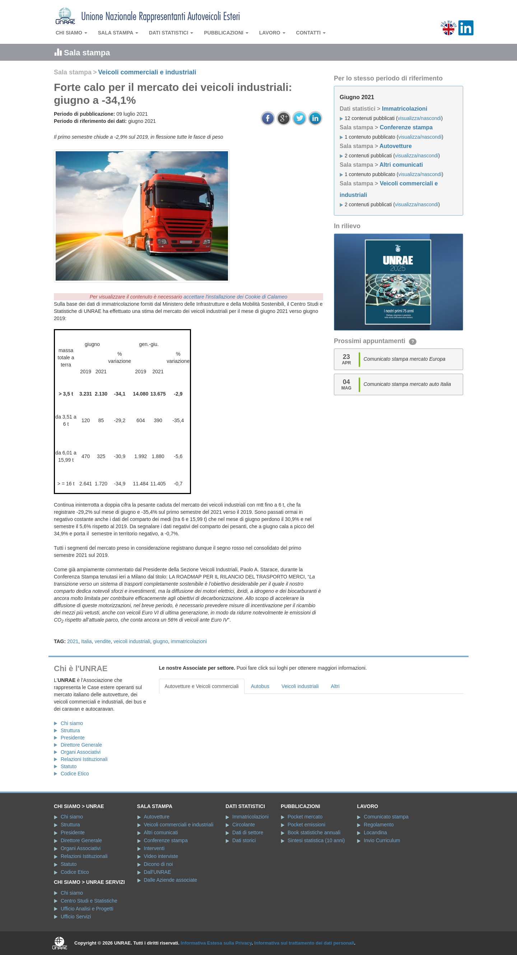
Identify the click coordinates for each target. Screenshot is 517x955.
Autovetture (395, 146)
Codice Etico (75, 773)
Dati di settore (247, 832)
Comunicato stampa (386, 817)
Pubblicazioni (226, 33)
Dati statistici (171, 33)
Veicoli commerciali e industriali (147, 72)
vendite (102, 641)
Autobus (260, 686)
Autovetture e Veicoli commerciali (202, 686)
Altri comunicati (401, 165)
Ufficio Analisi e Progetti (87, 909)
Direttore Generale (81, 745)
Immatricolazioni (404, 109)
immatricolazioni (189, 641)
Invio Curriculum (382, 840)
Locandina (375, 832)
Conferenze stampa (406, 127)
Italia (86, 641)
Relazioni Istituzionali (84, 759)
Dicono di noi (158, 864)
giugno (160, 641)
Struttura (70, 730)
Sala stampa (118, 33)
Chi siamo (71, 33)
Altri (335, 686)
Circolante (243, 824)
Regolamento (378, 824)
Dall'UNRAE (157, 872)
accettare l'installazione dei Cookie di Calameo (235, 297)
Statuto (68, 766)
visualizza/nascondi (419, 118)
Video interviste (161, 856)
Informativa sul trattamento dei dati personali (304, 943)
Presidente (73, 738)
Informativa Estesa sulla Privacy (216, 943)
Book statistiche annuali (314, 832)
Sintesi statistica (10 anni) (316, 840)
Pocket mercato (305, 817)
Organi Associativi (81, 752)
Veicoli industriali (300, 686)
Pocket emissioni (306, 824)
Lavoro (272, 33)
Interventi (154, 848)
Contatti (311, 33)
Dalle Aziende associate (170, 880)
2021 (72, 641)
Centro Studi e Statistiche (89, 901)
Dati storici (244, 840)
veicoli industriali (131, 641)
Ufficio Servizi (76, 916)
